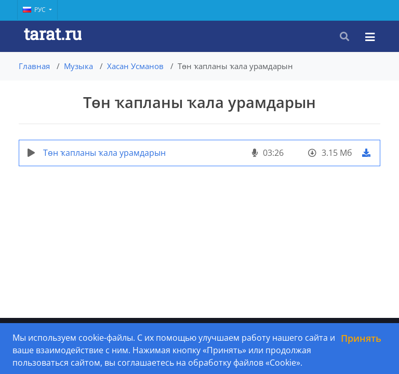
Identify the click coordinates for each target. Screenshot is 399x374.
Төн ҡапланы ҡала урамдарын (104, 152)
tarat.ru (53, 33)
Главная (34, 66)
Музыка (78, 66)
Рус (35, 9)
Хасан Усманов (135, 66)
